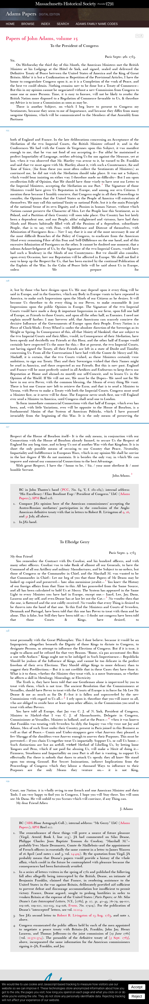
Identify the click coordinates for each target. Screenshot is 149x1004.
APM (35, 498)
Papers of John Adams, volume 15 (42, 38)
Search (63, 23)
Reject (137, 996)
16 (127, 512)
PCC (65, 490)
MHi (29, 823)
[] (119, 938)
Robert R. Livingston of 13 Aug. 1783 (84, 915)
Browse (27, 23)
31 (26, 516)
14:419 (75, 854)
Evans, (73, 905)
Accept (136, 987)
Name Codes (97, 23)
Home (10, 23)
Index (45, 23)
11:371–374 (35, 938)
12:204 (77, 910)
